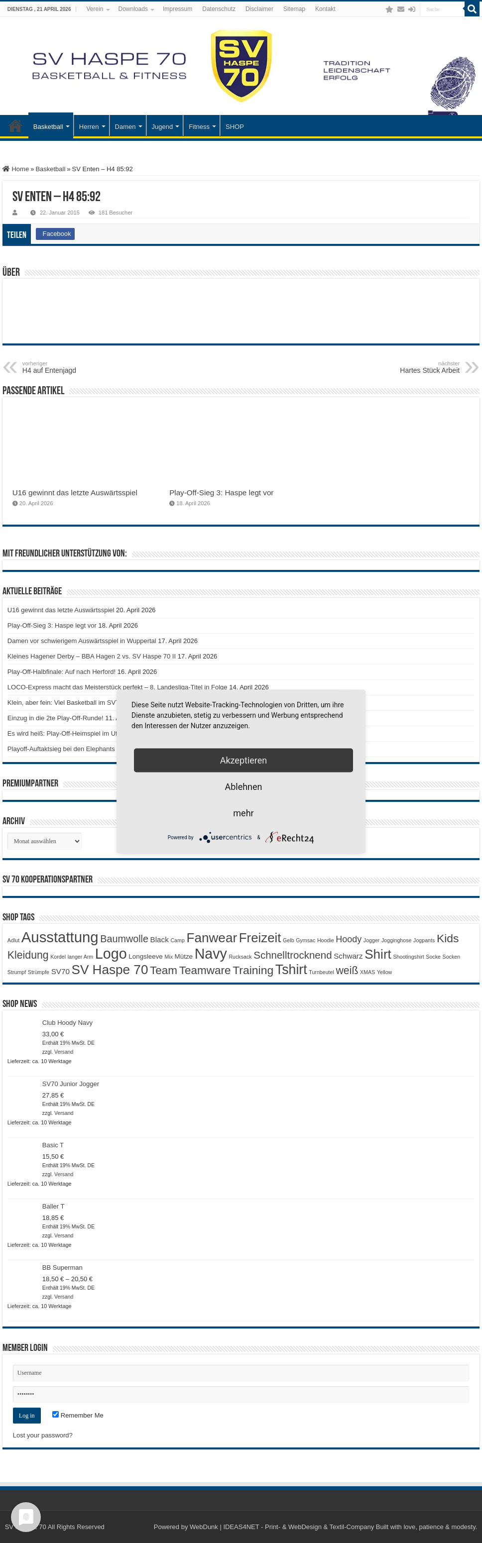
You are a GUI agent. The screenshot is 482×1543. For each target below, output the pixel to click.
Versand (63, 1052)
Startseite (15, 125)
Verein (94, 8)
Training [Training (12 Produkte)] (253, 970)
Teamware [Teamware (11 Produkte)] (205, 970)
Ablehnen (243, 786)
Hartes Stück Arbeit (409, 367)
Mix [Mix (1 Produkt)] (168, 957)
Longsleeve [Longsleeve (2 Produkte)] (145, 956)
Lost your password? (43, 1435)
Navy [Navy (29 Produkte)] (211, 954)
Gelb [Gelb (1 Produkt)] (288, 940)
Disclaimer (259, 8)
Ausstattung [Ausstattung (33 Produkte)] (60, 937)
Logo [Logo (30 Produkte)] (111, 954)
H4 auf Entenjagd (73, 367)
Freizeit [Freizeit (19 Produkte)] (260, 938)
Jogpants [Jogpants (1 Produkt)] (424, 940)
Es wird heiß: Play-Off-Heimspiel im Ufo (64, 733)
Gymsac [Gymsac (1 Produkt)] (305, 940)
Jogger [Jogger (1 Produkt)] (371, 940)
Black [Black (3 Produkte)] (159, 939)
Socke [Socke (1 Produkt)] (433, 957)
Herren (89, 126)
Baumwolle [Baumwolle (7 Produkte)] (124, 938)
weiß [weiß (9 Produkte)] (347, 971)
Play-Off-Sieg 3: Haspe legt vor (221, 492)
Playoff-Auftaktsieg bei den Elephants (61, 749)
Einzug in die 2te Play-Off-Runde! (55, 718)
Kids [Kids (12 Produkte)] (448, 938)
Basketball (48, 126)
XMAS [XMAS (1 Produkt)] (367, 972)
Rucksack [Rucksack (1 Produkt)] (240, 957)
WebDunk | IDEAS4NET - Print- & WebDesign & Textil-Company (282, 1527)
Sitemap (294, 8)
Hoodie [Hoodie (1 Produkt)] (325, 940)
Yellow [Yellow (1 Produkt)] (384, 972)
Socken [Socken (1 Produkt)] (452, 957)
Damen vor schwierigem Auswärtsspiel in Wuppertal (81, 641)
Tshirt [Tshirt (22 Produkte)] (291, 969)
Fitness (199, 126)
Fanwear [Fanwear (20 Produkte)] (211, 937)
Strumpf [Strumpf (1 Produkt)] (16, 972)
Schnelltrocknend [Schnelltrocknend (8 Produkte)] (292, 955)
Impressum (177, 8)
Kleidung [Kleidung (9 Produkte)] (28, 955)
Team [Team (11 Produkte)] (163, 970)
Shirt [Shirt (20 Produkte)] (377, 954)
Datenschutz (219, 8)
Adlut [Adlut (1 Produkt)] (13, 940)
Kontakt (325, 8)
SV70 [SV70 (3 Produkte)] (60, 971)
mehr (243, 813)
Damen (125, 126)
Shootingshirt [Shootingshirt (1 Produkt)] (408, 957)
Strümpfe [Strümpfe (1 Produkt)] (38, 972)
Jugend (162, 126)
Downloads (133, 8)
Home (15, 169)
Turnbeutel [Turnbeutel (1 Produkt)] (321, 972)
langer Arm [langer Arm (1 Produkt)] (81, 957)
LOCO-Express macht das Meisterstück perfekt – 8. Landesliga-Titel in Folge (117, 687)
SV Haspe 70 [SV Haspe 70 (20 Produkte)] (109, 969)
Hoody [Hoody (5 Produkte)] (349, 939)
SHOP (235, 126)
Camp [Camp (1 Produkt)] (177, 940)
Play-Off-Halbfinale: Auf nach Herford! (61, 671)
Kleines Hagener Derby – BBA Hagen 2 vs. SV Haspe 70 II (91, 656)
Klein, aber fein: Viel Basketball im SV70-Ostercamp (82, 702)
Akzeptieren (243, 760)
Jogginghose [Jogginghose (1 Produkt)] (396, 940)
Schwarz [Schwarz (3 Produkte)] (348, 956)
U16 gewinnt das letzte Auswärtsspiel (74, 492)
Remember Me (78, 1415)
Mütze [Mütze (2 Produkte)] (184, 956)
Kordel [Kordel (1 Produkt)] (58, 957)
